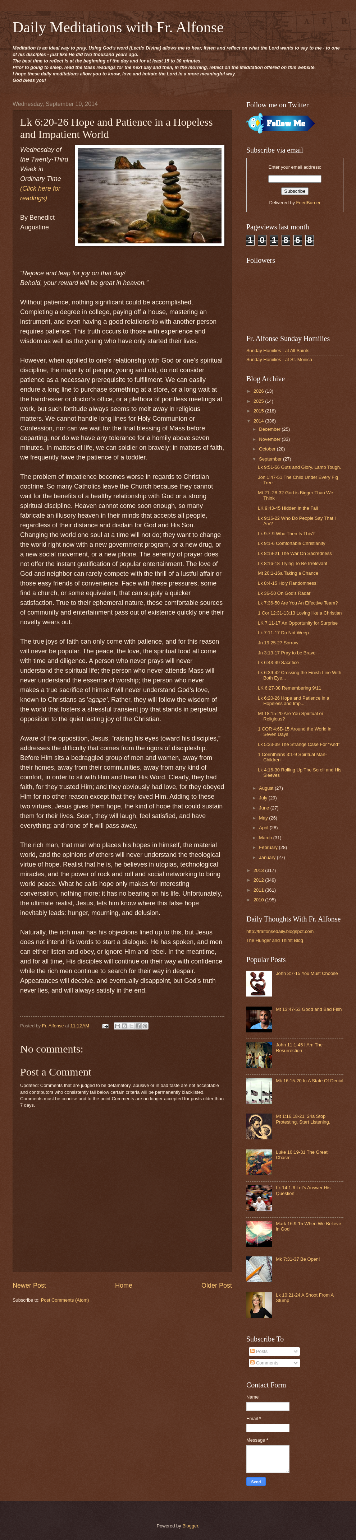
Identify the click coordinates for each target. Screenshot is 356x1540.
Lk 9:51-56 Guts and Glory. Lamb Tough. (299, 467)
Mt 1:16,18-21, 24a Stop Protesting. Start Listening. (303, 1119)
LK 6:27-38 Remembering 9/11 (289, 688)
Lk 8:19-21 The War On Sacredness (295, 553)
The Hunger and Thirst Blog (274, 940)
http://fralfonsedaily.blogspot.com (280, 931)
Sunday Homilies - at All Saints (277, 350)
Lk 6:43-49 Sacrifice (278, 662)
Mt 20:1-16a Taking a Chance (288, 573)
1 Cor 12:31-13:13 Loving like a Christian (300, 613)
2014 (259, 421)
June (264, 808)
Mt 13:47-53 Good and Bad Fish (309, 1009)
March (266, 837)
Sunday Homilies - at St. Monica (279, 359)
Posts (259, 1351)
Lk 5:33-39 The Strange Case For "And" (298, 744)
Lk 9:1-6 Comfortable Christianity (291, 543)
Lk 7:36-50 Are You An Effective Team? (298, 603)
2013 (259, 870)
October (268, 449)
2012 (259, 880)
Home (123, 1285)
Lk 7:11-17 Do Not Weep (283, 632)
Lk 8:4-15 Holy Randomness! (288, 583)
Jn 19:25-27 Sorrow (278, 642)
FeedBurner (308, 202)
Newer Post (29, 1285)
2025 (259, 401)
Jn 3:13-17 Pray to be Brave (286, 652)
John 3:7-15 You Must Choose (307, 973)
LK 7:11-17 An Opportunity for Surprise (298, 623)
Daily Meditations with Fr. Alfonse (118, 27)
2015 (259, 411)
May (264, 818)
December (270, 429)
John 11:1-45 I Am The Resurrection (299, 1047)
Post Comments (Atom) (65, 1300)
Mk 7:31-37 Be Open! (298, 1259)
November (270, 439)
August (267, 788)
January (268, 857)
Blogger (190, 1526)
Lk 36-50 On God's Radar (284, 593)
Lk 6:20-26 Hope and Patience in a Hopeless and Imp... (293, 700)
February (269, 847)
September (271, 459)
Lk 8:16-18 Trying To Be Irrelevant (292, 563)
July (263, 798)
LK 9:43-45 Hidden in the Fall (288, 508)
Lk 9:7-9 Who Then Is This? (286, 533)
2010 (259, 899)
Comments (264, 1363)
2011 (259, 890)
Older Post (216, 1285)
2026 (259, 391)
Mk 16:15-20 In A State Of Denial (309, 1080)
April (264, 827)
